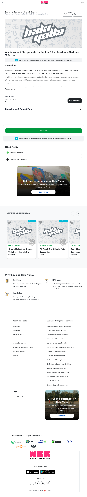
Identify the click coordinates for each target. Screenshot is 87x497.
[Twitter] (37, 483)
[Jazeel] (42, 441)
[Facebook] (32, 483)
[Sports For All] (21, 446)
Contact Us (16, 330)
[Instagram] (48, 483)
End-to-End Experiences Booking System (60, 347)
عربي (82, 2)
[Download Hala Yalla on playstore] (47, 472)
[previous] (73, 213)
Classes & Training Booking (56, 355)
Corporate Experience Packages (57, 334)
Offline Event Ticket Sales (55, 339)
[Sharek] (69, 441)
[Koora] (56, 441)
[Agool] (29, 441)
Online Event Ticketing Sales (56, 330)
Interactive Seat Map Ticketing (57, 343)
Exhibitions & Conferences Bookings (59, 364)
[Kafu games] (16, 442)
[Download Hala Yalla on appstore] (32, 472)
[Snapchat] (43, 483)
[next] (78, 213)
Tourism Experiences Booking (56, 351)
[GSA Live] (34, 446)
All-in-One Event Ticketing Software (59, 326)
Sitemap (15, 355)
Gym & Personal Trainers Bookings (58, 372)
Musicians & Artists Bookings (56, 368)
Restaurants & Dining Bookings (57, 360)
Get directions (74, 100)
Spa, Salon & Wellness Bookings (57, 376)
